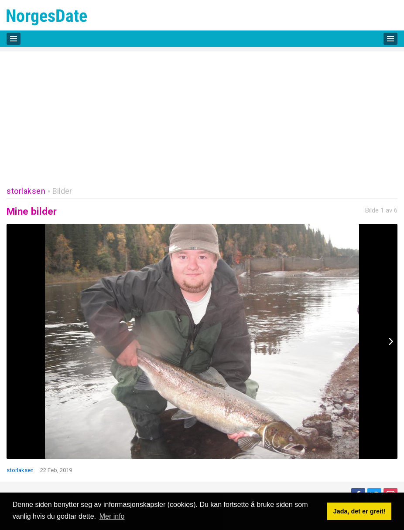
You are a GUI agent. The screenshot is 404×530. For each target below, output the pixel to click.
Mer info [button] (112, 516)
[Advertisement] (202, 112)
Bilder (62, 191)
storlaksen (26, 191)
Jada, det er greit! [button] (359, 511)
